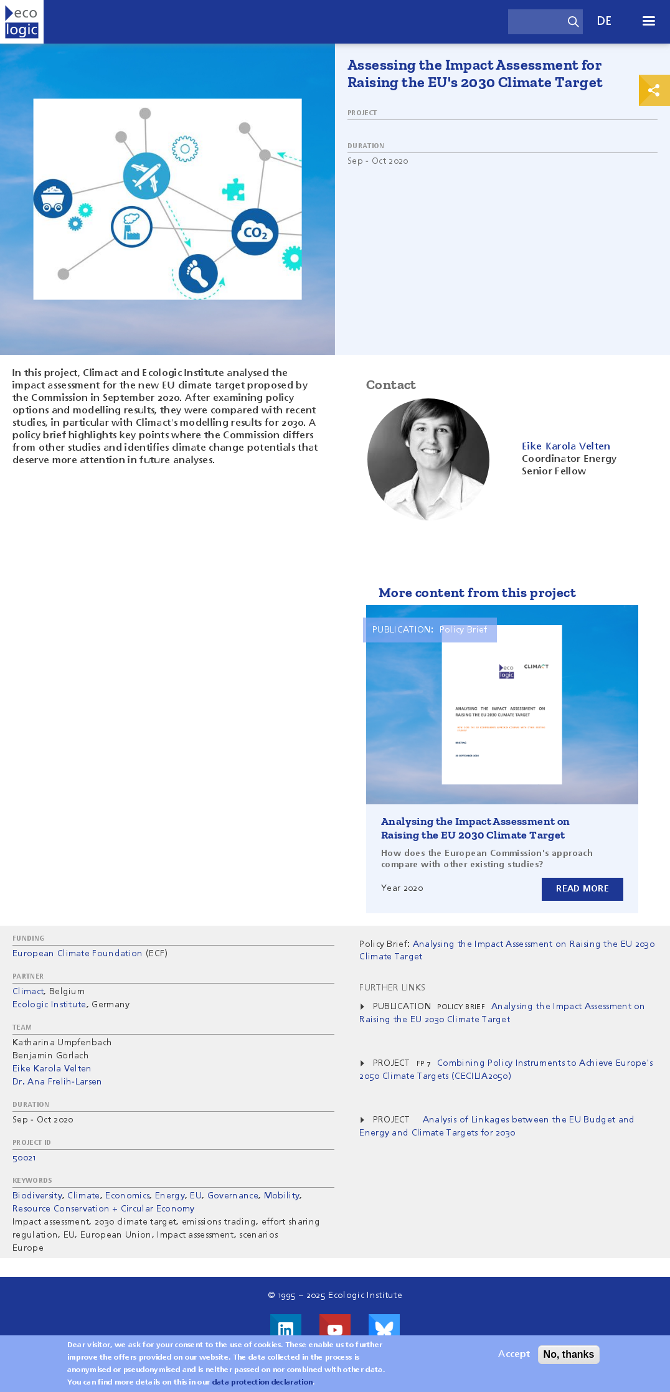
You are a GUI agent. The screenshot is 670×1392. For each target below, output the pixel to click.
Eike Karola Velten (52, 1069)
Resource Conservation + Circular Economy (103, 1209)
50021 (24, 1158)
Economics (127, 1196)
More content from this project (477, 592)
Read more (582, 889)
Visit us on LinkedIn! (285, 1329)
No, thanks (569, 1359)
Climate (83, 1196)
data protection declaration (262, 1387)
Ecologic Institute (49, 1004)
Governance (232, 1196)
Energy (170, 1196)
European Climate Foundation (77, 953)
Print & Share (654, 90)
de (605, 21)
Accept (514, 1360)
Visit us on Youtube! (335, 1329)
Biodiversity (37, 1196)
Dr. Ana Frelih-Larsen (57, 1082)
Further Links (392, 988)
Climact (28, 991)
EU (196, 1196)
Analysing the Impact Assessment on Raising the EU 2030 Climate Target (475, 828)
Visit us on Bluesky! (384, 1329)
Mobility (282, 1196)
